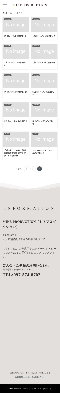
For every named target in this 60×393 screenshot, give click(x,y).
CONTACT (38, 376)
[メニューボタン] (4, 5)
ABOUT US (17, 372)
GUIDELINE (22, 376)
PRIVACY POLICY (37, 372)
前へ (20, 169)
